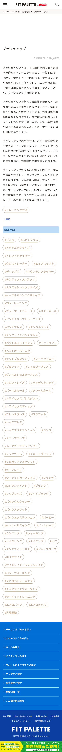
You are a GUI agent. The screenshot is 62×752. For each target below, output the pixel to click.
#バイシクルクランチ (17, 501)
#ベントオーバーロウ (17, 351)
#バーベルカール (15, 390)
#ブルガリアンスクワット (20, 462)
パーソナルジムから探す (18, 629)
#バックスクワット (16, 509)
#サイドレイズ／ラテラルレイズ (24, 565)
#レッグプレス (13, 422)
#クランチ (48, 478)
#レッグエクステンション (20, 430)
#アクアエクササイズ (17, 248)
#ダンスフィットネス (17, 549)
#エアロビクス (37, 605)
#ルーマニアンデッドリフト (21, 446)
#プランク (40, 486)
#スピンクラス (29, 240)
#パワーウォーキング (17, 573)
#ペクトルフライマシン (19, 343)
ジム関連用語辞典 (15, 700)
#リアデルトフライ (42, 382)
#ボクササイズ (13, 557)
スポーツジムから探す (17, 638)
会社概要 (7, 716)
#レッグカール (13, 454)
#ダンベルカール (41, 390)
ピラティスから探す (16, 656)
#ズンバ (9, 240)
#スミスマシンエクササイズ (21, 287)
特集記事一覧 (13, 691)
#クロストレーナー (16, 263)
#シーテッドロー (44, 359)
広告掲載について (43, 720)
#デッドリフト (48, 343)
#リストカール (47, 311)
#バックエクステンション (20, 517)
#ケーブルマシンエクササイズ (22, 295)
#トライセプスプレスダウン (21, 398)
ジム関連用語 (24, 11)
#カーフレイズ (13, 470)
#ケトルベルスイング (17, 525)
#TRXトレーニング (16, 303)
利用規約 (55, 716)
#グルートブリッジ (40, 454)
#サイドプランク (39, 493)
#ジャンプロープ (46, 549)
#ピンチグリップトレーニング (23, 319)
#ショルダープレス (37, 367)
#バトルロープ (45, 525)
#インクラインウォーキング (21, 589)
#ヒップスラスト (44, 263)
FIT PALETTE (8, 11)
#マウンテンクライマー (40, 271)
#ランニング (12, 533)
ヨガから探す (13, 647)
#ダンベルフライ (39, 327)
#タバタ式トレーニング (19, 581)
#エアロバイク (13, 605)
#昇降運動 (11, 612)
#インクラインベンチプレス (21, 335)
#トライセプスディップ (18, 406)
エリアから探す (14, 674)
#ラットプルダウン (16, 359)
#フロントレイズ (15, 382)
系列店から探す (14, 683)
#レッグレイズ (13, 493)
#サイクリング (13, 541)
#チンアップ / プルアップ (20, 279)
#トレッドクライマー (17, 255)
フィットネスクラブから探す (21, 665)
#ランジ (46, 430)
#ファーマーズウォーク (18, 311)
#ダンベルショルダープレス (21, 374)
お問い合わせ (42, 716)
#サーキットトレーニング (20, 597)
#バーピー (48, 517)
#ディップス (12, 271)
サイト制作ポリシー (23, 716)
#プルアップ (12, 367)
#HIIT (53, 541)
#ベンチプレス (13, 327)
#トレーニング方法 (16, 210)
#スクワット (38, 414)
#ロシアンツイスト (16, 486)
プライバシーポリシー (21, 720)
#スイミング (36, 541)
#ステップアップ (15, 438)
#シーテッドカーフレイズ (20, 478)
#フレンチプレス (15, 414)
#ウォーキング (34, 533)
